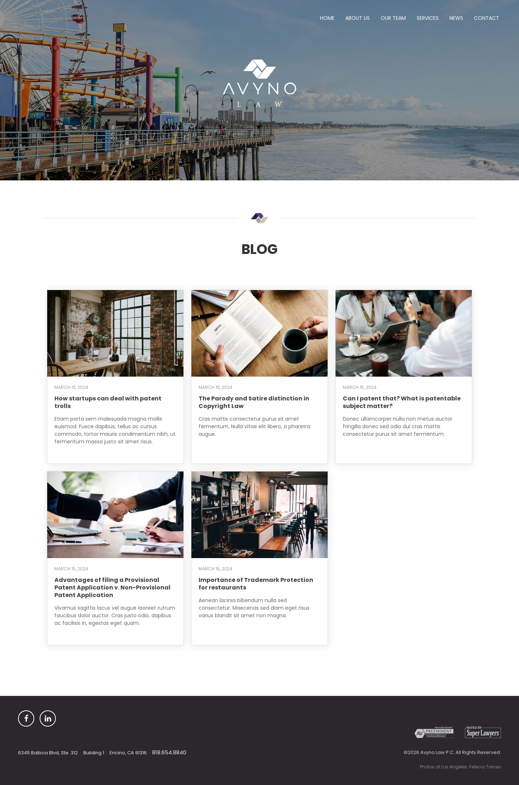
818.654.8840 (169, 752)
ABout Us (357, 18)
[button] (393, 19)
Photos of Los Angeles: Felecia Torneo (460, 767)
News (456, 18)
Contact (486, 18)
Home (327, 18)
